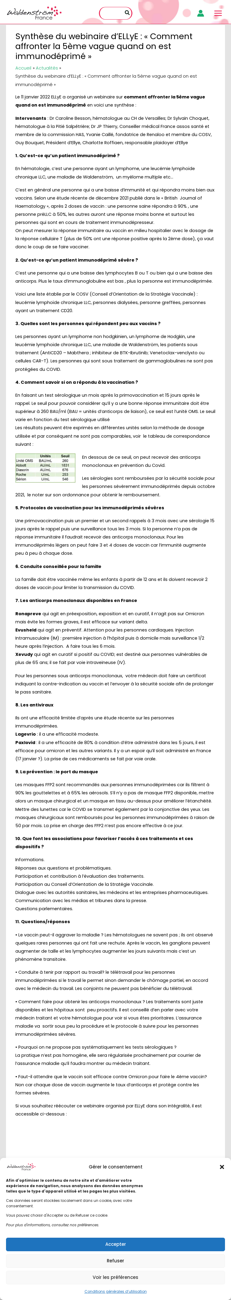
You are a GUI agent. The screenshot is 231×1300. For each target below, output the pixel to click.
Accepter (115, 1244)
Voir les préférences (115, 1277)
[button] (222, 1167)
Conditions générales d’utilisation (116, 1291)
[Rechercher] (127, 14)
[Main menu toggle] (217, 13)
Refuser (115, 1261)
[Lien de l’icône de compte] (199, 13)
